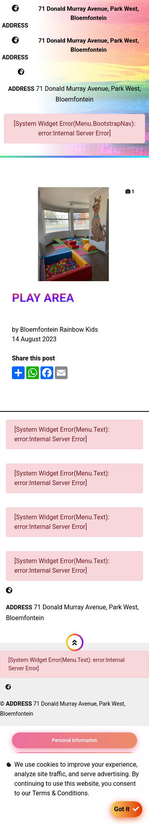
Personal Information (74, 740)
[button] (74, 642)
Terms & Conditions (60, 793)
